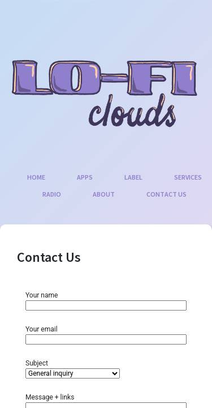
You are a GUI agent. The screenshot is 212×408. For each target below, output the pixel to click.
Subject (72, 368)
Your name (106, 300)
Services (188, 177)
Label (133, 177)
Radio (51, 194)
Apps (85, 177)
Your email (106, 334)
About (104, 194)
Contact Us (166, 194)
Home (36, 177)
